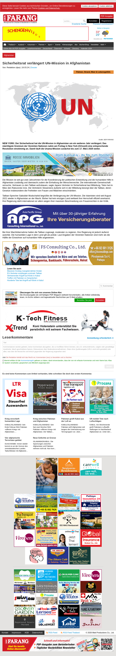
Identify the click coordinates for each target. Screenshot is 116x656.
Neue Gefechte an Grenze (44, 438)
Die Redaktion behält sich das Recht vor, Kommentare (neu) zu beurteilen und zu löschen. (39, 357)
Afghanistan (9, 55)
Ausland (22, 45)
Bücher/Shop (84, 45)
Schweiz (67, 48)
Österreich (58, 48)
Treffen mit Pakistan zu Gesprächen (22, 278)
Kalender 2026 (86, 48)
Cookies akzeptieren (89, 6)
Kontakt (5, 633)
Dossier (34, 67)
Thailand (12, 45)
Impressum (16, 633)
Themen (42, 45)
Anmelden (93, 21)
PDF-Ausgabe (107, 16)
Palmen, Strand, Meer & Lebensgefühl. (93, 72)
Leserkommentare (34, 48)
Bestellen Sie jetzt (84, 300)
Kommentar (108, 286)
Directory (75, 48)
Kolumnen (32, 45)
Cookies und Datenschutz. (49, 8)
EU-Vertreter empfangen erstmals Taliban (24, 273)
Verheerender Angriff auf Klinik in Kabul (23, 276)
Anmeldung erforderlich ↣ (100, 338)
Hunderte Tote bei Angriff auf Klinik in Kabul (25, 280)
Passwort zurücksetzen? (103, 24)
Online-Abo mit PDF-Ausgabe (14, 48)
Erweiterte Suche (79, 24)
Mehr (103, 45)
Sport (50, 45)
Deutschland (47, 48)
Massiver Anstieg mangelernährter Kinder (24, 271)
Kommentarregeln (27, 360)
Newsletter (95, 45)
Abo (75, 45)
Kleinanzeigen (67, 45)
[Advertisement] (24, 475)
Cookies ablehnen (106, 6)
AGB (27, 633)
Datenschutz (37, 633)
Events (57, 45)
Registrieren (107, 21)
